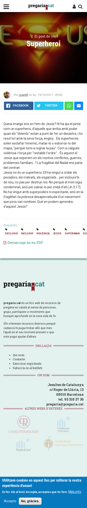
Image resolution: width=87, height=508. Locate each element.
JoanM (23, 95)
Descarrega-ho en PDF (25, 242)
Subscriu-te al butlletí (27, 368)
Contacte (19, 359)
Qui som (18, 355)
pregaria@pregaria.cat (65, 404)
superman (72, 233)
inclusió (27, 233)
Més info (74, 492)
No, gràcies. (30, 502)
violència (43, 233)
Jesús (57, 233)
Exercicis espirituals (27, 363)
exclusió (11, 233)
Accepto (10, 502)
